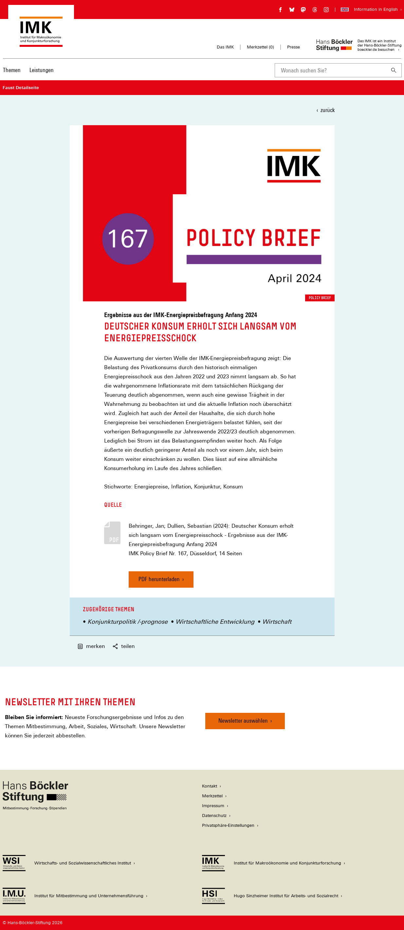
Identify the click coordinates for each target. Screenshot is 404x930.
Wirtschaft (276, 621)
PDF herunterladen (159, 579)
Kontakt (209, 786)
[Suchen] (394, 70)
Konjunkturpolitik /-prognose (127, 621)
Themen (12, 69)
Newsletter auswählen (243, 720)
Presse (293, 47)
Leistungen (41, 69)
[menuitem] (12, 74)
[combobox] (330, 70)
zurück (328, 109)
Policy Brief (320, 297)
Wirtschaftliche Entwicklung (214, 621)
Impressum (213, 805)
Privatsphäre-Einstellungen (228, 825)
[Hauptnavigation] (28, 70)
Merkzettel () (260, 47)
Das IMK (225, 47)
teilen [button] (124, 646)
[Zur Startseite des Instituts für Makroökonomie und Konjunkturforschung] (41, 43)
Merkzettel (212, 795)
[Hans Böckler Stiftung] (35, 808)
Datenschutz (214, 815)
